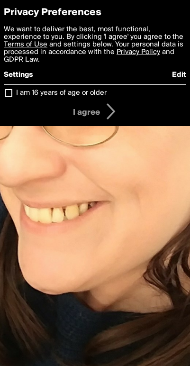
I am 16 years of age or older (61, 93)
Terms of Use (25, 44)
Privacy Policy (138, 52)
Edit (179, 75)
